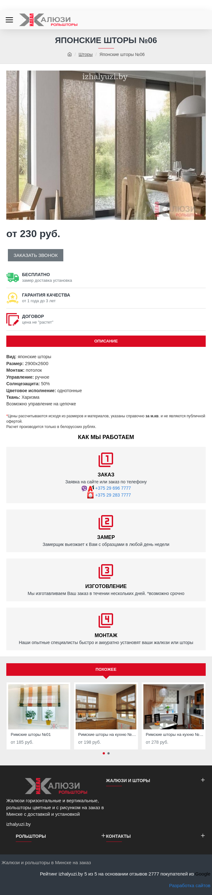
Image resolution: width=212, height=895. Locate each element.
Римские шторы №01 (31, 734)
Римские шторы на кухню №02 (107, 734)
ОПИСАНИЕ (106, 341)
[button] (104, 753)
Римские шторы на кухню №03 (175, 734)
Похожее (105, 669)
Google (202, 873)
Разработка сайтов (189, 885)
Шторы (85, 54)
